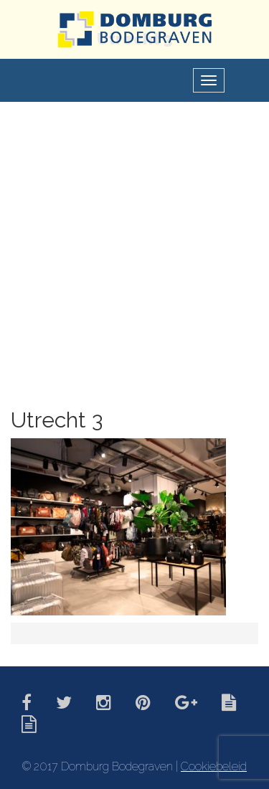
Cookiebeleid (214, 766)
